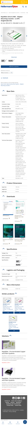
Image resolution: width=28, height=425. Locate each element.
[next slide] (26, 35)
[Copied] (24, 23)
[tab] (14, 91)
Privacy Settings (12, 411)
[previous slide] (1, 35)
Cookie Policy (18, 405)
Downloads (4, 78)
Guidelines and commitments (13, 403)
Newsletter (18, 402)
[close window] (26, 2)
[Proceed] (23, 2)
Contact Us (7, 400)
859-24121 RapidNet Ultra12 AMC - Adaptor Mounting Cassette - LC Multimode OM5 (14, 322)
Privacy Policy (10, 405)
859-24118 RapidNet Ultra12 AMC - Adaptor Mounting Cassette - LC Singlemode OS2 (8, 304)
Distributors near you (5, 70)
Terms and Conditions (16, 400)
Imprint (7, 402)
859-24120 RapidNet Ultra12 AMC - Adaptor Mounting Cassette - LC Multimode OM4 (20, 304)
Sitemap (12, 402)
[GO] (23, 6)
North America (7, 2)
